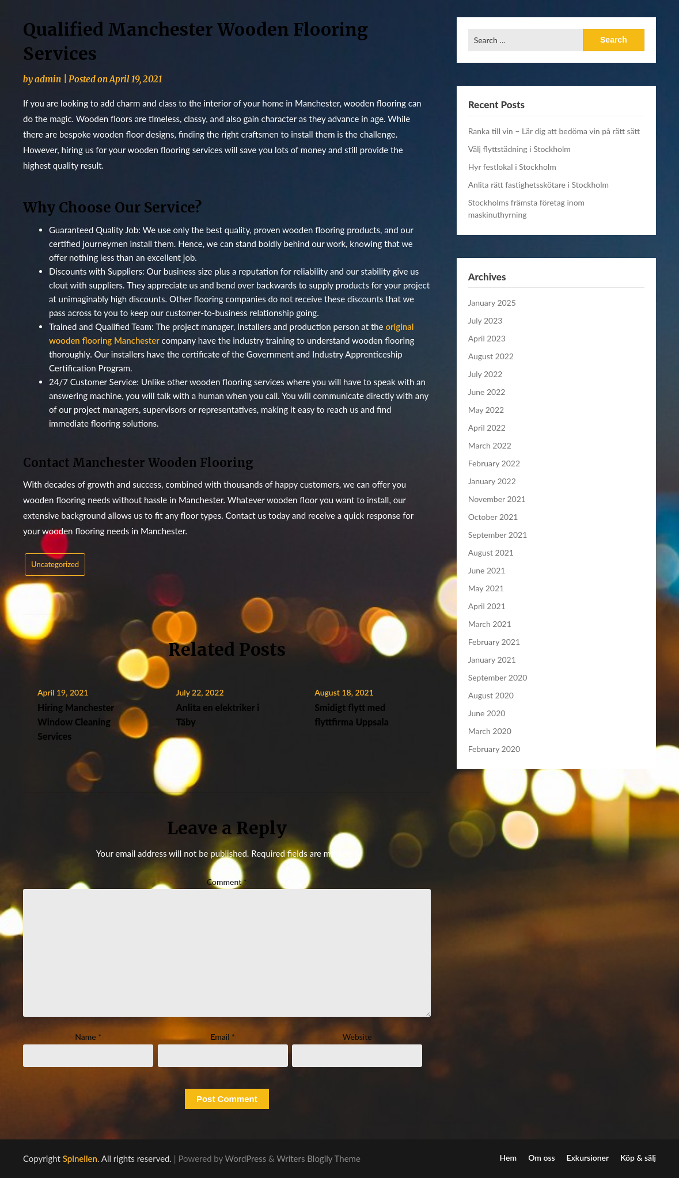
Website (357, 1037)
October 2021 (493, 517)
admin (48, 79)
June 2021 (487, 570)
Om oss (541, 1158)
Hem (508, 1158)
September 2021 (498, 534)
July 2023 (485, 320)
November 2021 (497, 499)
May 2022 (486, 410)
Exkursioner (588, 1158)
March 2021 (489, 624)
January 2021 (492, 659)
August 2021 (491, 552)
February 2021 (494, 642)
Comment (227, 882)
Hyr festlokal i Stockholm (512, 167)
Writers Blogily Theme (318, 1158)
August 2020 (491, 695)
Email (222, 1037)
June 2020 (487, 713)
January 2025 (492, 302)
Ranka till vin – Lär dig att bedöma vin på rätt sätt (554, 131)
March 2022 (489, 445)
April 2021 (487, 606)
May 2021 (486, 588)
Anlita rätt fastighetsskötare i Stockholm (538, 184)
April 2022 (487, 427)
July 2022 (485, 374)
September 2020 (498, 677)
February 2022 (494, 463)
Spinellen (80, 1158)
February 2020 (494, 749)
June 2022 (487, 392)
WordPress (246, 1158)
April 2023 (487, 338)
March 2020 (489, 731)
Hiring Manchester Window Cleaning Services (75, 722)
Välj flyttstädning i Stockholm (519, 149)
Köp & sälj (638, 1158)
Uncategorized (55, 564)
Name (88, 1037)
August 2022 (491, 356)
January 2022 (492, 481)
